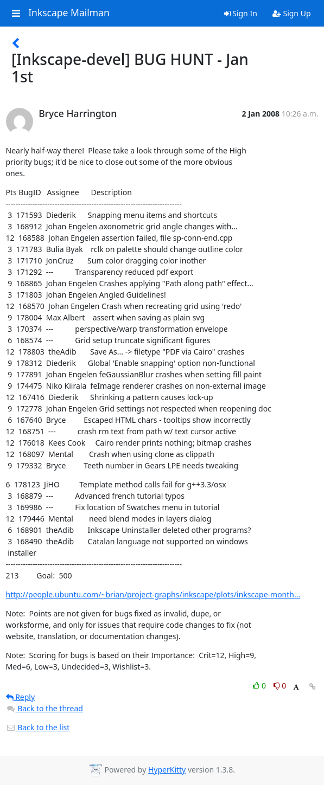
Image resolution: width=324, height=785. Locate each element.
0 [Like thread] (260, 685)
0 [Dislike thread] (280, 685)
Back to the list (38, 727)
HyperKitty (167, 769)
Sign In (240, 13)
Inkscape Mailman (69, 13)
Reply (20, 697)
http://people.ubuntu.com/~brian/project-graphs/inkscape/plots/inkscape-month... (153, 594)
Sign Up (291, 13)
